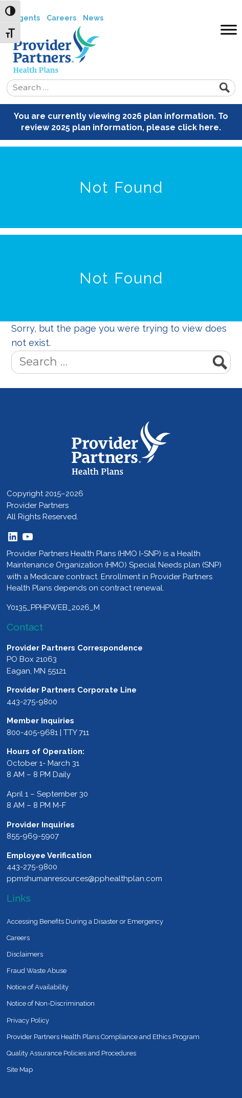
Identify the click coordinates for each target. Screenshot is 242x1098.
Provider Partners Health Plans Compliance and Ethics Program (103, 1037)
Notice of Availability (38, 987)
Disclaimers (25, 954)
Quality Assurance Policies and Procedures (71, 1053)
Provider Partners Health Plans (127, 49)
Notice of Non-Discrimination (51, 1003)
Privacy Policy (28, 1020)
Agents (26, 18)
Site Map (20, 1069)
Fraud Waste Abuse (37, 970)
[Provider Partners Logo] (121, 448)
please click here (182, 127)
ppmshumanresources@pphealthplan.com (84, 878)
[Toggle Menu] (229, 29)
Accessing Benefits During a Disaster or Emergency (85, 921)
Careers (61, 18)
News (93, 18)
